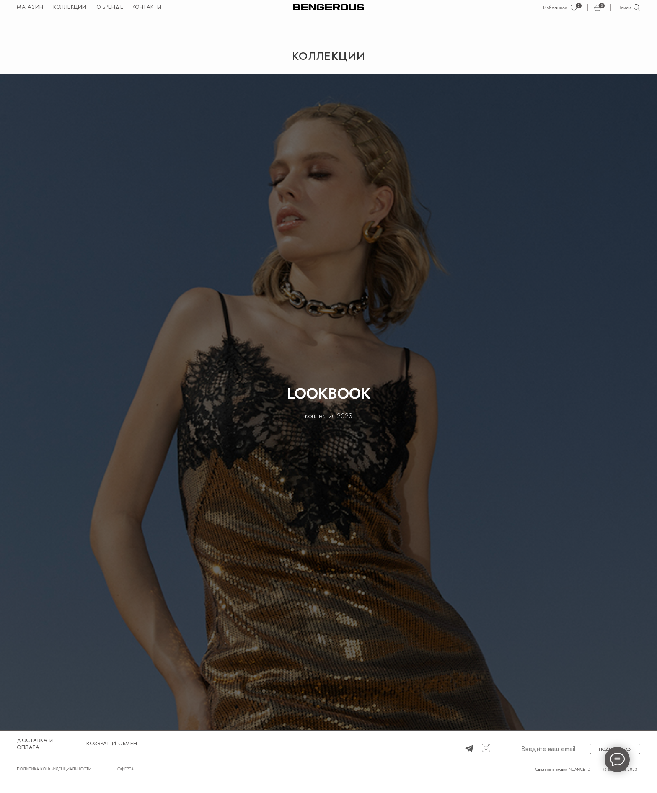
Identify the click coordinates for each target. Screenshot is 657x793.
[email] (552, 749)
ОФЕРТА (125, 768)
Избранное (555, 7)
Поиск (624, 7)
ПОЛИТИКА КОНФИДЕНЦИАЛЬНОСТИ (54, 768)
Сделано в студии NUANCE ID (562, 769)
